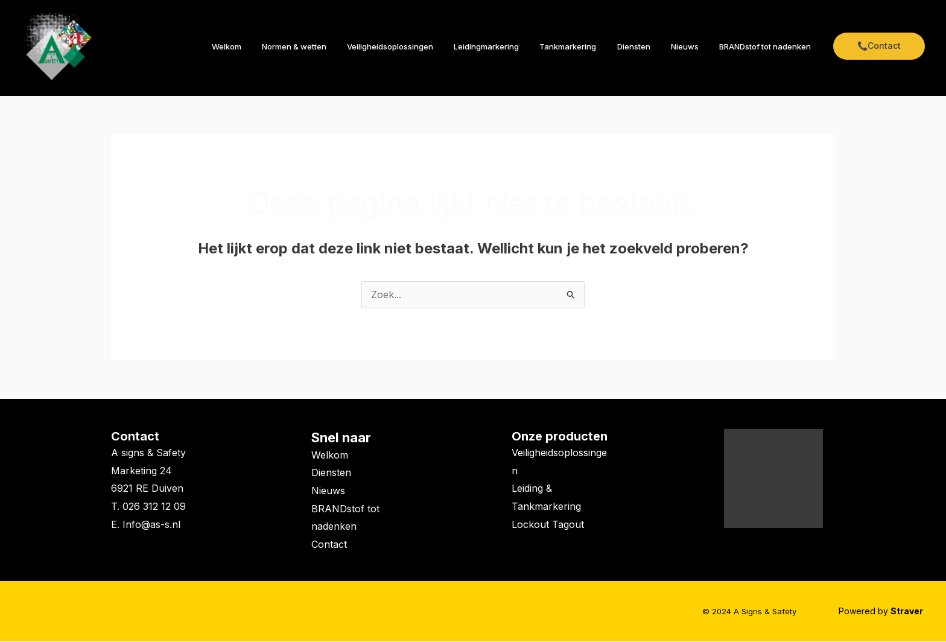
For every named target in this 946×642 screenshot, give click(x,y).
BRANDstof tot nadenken (767, 46)
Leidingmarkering (508, 46)
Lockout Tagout (548, 525)
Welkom (263, 46)
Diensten (645, 46)
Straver (907, 611)
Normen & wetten (326, 46)
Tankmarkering (585, 46)
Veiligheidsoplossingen (417, 46)
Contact (135, 437)
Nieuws (692, 46)
